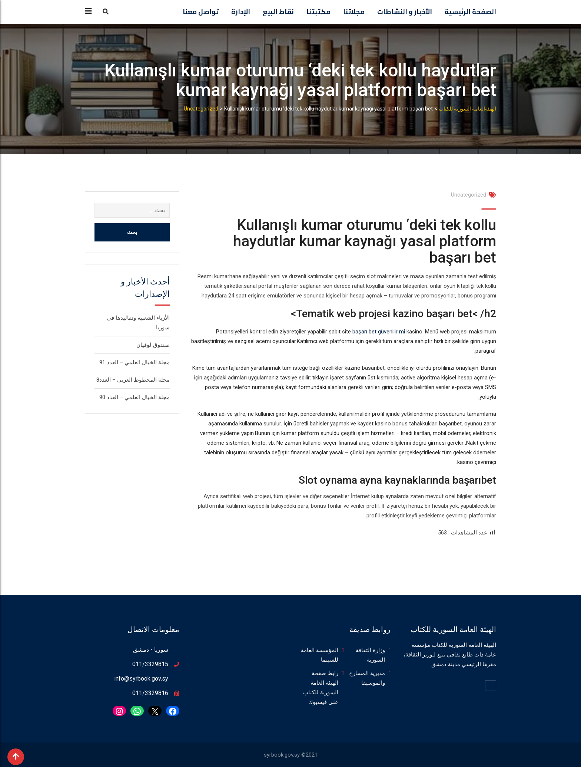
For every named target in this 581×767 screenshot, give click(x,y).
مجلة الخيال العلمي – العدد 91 (134, 362)
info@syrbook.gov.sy (141, 678)
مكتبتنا (318, 12)
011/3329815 (150, 664)
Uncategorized (468, 194)
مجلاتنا (354, 12)
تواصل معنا (201, 12)
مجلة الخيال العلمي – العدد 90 (134, 397)
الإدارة (240, 12)
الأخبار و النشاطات (404, 12)
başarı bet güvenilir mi (378, 331)
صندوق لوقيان (153, 345)
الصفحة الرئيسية (470, 12)
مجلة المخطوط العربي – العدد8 (133, 379)
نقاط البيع (278, 12)
